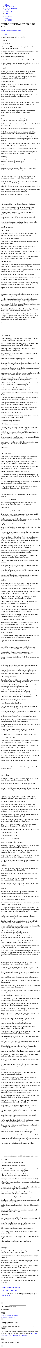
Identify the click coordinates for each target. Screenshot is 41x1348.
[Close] (2, 1303)
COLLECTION (9, 6)
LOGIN (7, 18)
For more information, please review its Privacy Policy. (19, 1334)
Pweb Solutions (5, 1295)
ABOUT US (8, 11)
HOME (7, 5)
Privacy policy (5, 1290)
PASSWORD (5, 1310)
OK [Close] (2, 1338)
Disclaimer (14, 1290)
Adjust (3, 1328)
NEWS (7, 10)
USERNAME (5, 1306)
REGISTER (8, 20)
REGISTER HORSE (11, 8)
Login (3, 1313)
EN (6, 34)
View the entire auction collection (11, 30)
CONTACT (8, 13)
